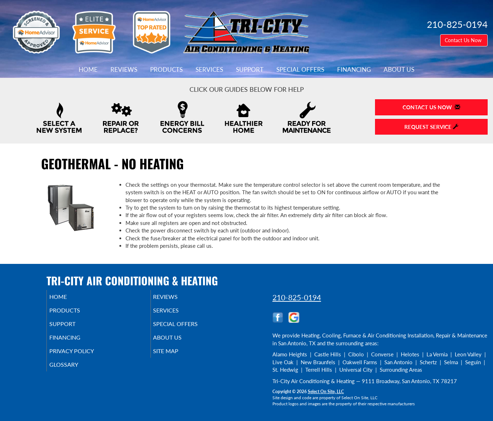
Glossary (73, 372)
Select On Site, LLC (326, 391)
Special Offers (300, 69)
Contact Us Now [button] (464, 40)
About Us (399, 69)
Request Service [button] (431, 127)
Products (166, 69)
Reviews (123, 69)
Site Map (176, 357)
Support (249, 69)
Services (209, 69)
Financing (354, 69)
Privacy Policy (82, 357)
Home (88, 69)
